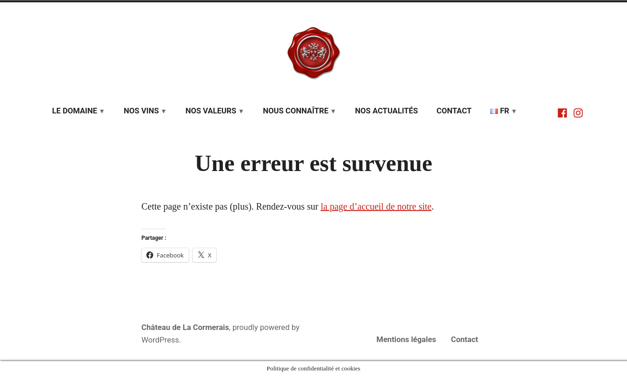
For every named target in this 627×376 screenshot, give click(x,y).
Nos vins (141, 110)
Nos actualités (386, 110)
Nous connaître (295, 110)
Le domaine (74, 110)
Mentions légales (406, 339)
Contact (454, 110)
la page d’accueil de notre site (375, 206)
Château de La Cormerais (185, 327)
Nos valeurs (211, 110)
